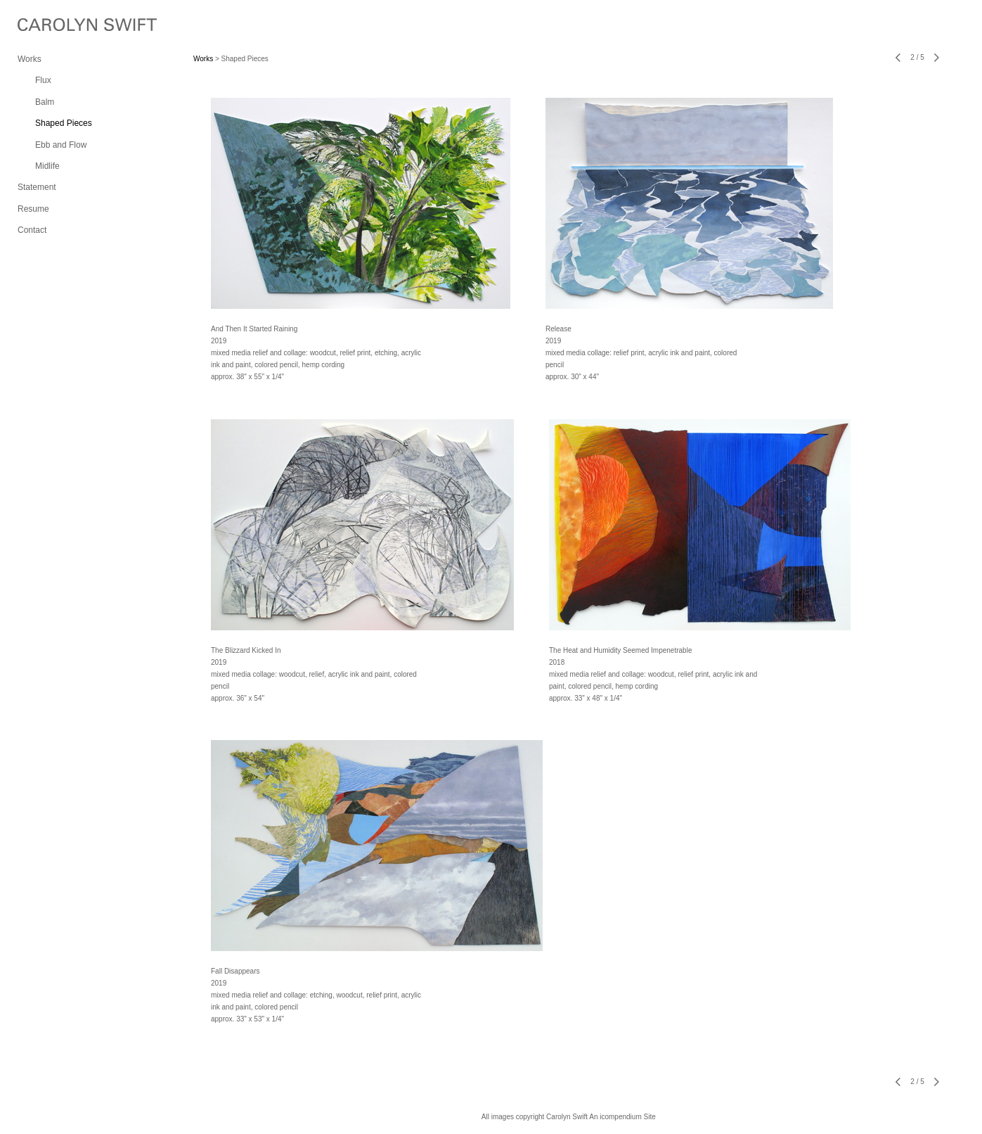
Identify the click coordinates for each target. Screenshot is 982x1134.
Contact (32, 230)
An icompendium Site (622, 1117)
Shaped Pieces (63, 123)
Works (29, 59)
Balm (44, 102)
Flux (43, 80)
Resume (33, 209)
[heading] (53, 26)
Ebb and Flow (60, 145)
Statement (37, 187)
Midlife (47, 166)
